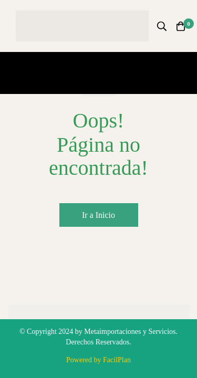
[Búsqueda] (161, 26)
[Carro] (180, 26)
